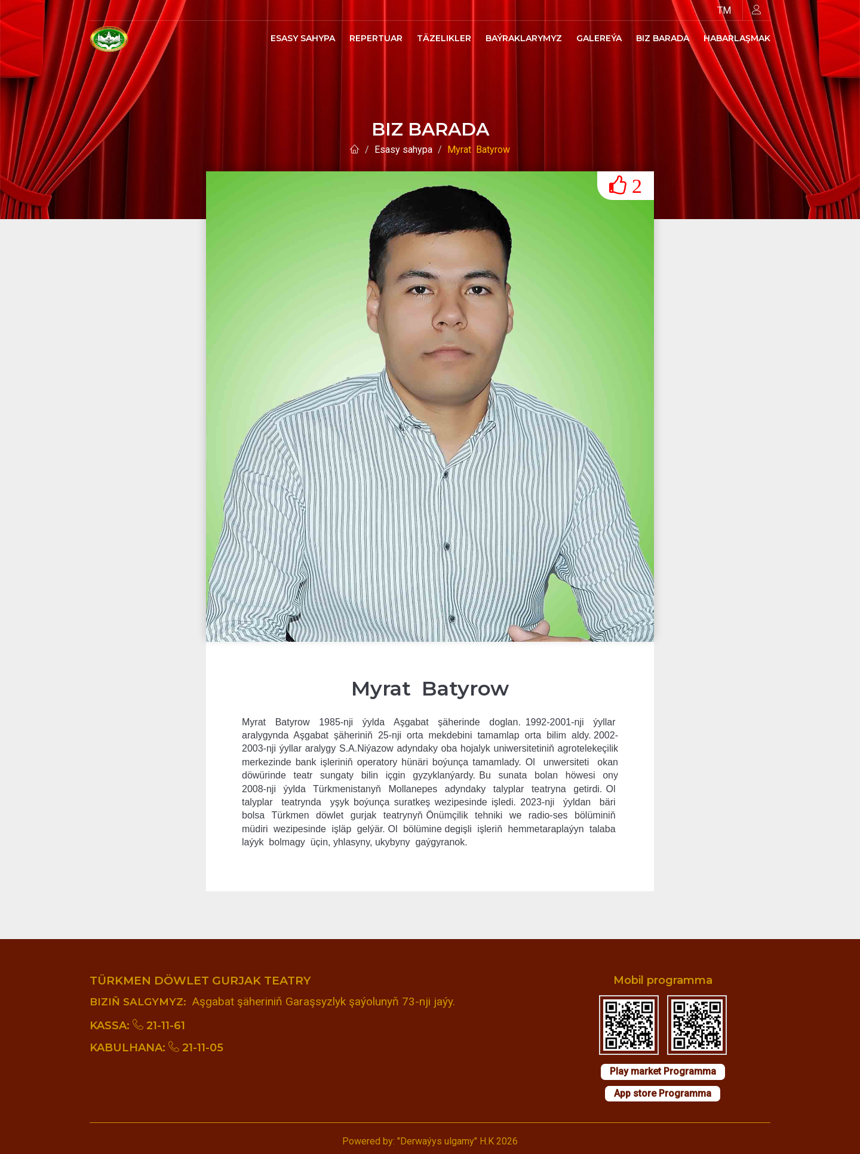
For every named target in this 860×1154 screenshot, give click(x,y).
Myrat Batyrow (478, 149)
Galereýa (599, 38)
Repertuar (376, 38)
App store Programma (662, 1093)
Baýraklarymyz (524, 38)
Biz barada (662, 38)
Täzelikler (444, 38)
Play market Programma (663, 1071)
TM (724, 10)
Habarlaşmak (737, 38)
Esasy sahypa (303, 38)
